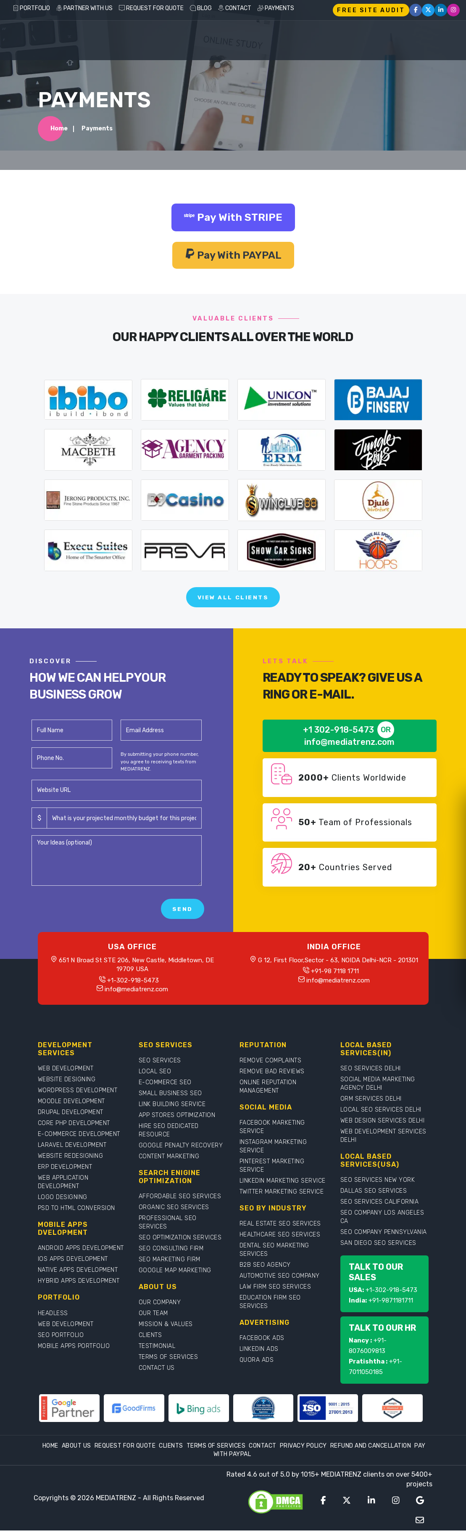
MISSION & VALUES (166, 1326)
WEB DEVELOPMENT (66, 1071)
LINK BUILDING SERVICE (172, 1106)
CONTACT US (157, 1370)
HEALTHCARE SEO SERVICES (280, 1237)
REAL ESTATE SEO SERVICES (280, 1226)
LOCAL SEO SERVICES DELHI (380, 1112)
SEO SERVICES (160, 1063)
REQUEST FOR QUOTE (151, 8)
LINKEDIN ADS (259, 1351)
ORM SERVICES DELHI (371, 1101)
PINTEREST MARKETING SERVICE (272, 1168)
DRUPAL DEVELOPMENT (70, 1114)
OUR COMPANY (160, 1304)
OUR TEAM (153, 1315)
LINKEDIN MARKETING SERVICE (283, 1183)
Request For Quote (125, 1448)
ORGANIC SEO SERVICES (174, 1209)
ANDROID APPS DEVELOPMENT (81, 1250)
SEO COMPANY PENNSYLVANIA (383, 1234)
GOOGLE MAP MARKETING (175, 1272)
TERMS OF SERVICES (168, 1359)
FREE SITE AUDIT (371, 10)
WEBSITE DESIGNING (67, 1082)
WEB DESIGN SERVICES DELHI (382, 1123)
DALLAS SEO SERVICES (373, 1193)
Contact (262, 1448)
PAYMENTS (276, 8)
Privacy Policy (303, 1448)
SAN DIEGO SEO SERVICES (378, 1245)
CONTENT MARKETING (169, 1158)
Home (59, 129)
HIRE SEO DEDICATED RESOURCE (169, 1133)
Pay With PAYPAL (233, 256)
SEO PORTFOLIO (61, 1337)
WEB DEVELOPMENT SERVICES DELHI (383, 1138)
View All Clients (233, 599)
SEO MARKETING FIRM (169, 1262)
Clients (171, 1448)
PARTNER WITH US (84, 8)
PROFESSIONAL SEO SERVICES (168, 1225)
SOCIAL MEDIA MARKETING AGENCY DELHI (377, 1086)
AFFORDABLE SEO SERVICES (180, 1198)
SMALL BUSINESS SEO (170, 1095)
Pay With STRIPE (233, 218)
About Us (76, 1448)
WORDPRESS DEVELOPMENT (78, 1092)
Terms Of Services (216, 1448)
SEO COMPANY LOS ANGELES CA (382, 1219)
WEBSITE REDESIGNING (70, 1158)
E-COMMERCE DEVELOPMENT (79, 1136)
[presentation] (95, 911)
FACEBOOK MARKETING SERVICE (272, 1129)
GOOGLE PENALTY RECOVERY (181, 1148)
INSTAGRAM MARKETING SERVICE (273, 1149)
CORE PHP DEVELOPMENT (74, 1125)
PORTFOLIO (31, 8)
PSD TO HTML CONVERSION (76, 1210)
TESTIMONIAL (157, 1348)
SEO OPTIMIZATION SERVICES (180, 1240)
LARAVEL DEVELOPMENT (72, 1147)
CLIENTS (150, 1337)
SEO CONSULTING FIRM (171, 1251)
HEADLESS (53, 1315)
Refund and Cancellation (370, 1448)
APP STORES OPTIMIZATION (177, 1117)
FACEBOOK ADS (262, 1340)
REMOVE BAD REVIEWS (272, 1074)
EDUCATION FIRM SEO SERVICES (270, 1304)
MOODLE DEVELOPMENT (71, 1103)
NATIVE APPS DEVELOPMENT (78, 1272)
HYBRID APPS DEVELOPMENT (79, 1283)
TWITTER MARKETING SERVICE (282, 1194)
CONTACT (234, 8)
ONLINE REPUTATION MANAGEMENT (268, 1089)
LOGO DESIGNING (62, 1199)
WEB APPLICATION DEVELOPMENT (63, 1184)
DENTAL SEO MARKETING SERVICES (274, 1252)
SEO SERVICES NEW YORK (377, 1182)
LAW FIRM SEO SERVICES (275, 1289)
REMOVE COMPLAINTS (271, 1063)
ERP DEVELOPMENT (65, 1169)
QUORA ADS (257, 1362)
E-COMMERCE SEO (165, 1084)
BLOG (201, 8)
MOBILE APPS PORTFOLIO (74, 1348)
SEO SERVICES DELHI (370, 1071)
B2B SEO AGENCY (265, 1267)
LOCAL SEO (155, 1074)
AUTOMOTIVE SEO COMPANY (280, 1278)
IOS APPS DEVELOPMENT (73, 1261)
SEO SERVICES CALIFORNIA (379, 1204)
